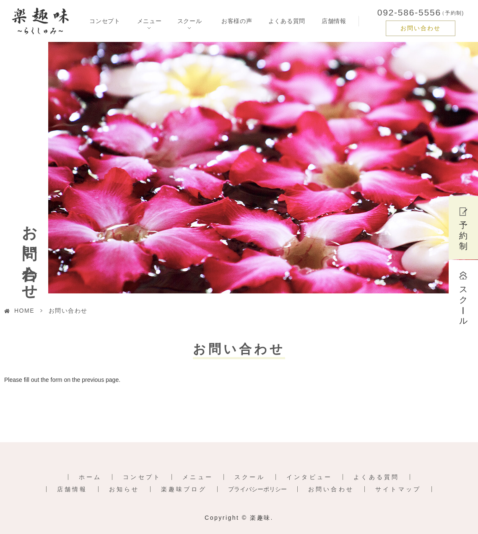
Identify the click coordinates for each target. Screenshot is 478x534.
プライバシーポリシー (257, 489)
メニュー (197, 477)
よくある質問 (286, 21)
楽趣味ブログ (184, 489)
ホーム (90, 477)
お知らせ (124, 489)
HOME (24, 310)
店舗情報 (334, 21)
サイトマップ (398, 489)
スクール (249, 477)
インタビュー (309, 477)
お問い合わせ (420, 28)
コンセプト (104, 21)
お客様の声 (236, 21)
